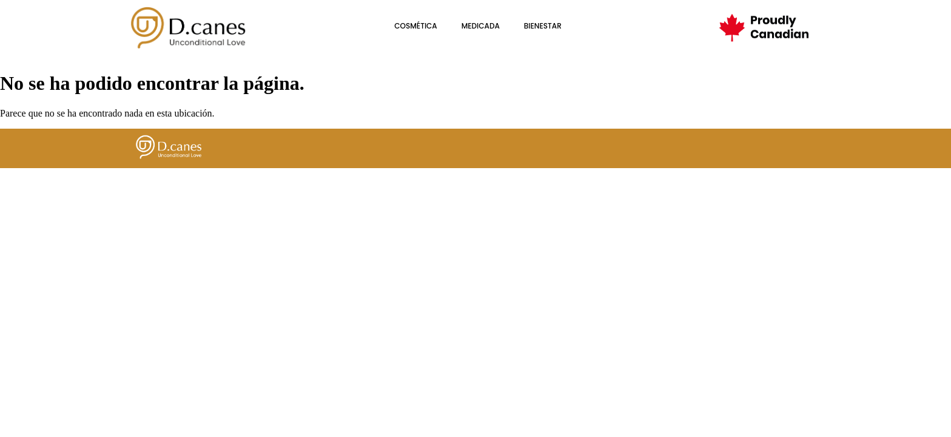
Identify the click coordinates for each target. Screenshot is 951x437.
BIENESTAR (543, 26)
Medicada (481, 26)
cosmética (415, 26)
